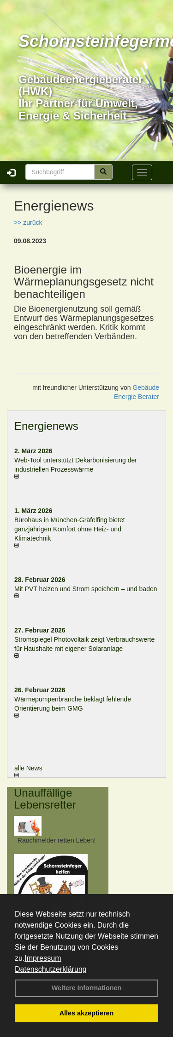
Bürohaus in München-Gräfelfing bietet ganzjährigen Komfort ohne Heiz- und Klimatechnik (69, 529)
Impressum (42, 958)
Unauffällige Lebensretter (45, 798)
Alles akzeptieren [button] (87, 1013)
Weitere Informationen (87, 987)
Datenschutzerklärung (51, 969)
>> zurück (28, 222)
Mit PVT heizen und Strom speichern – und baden (85, 589)
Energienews (46, 426)
